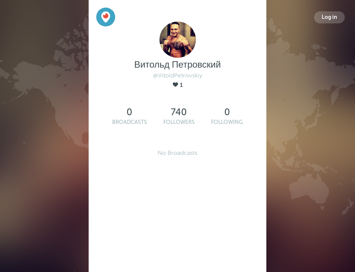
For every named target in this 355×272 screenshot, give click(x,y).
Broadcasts (129, 122)
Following (227, 122)
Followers (179, 122)
